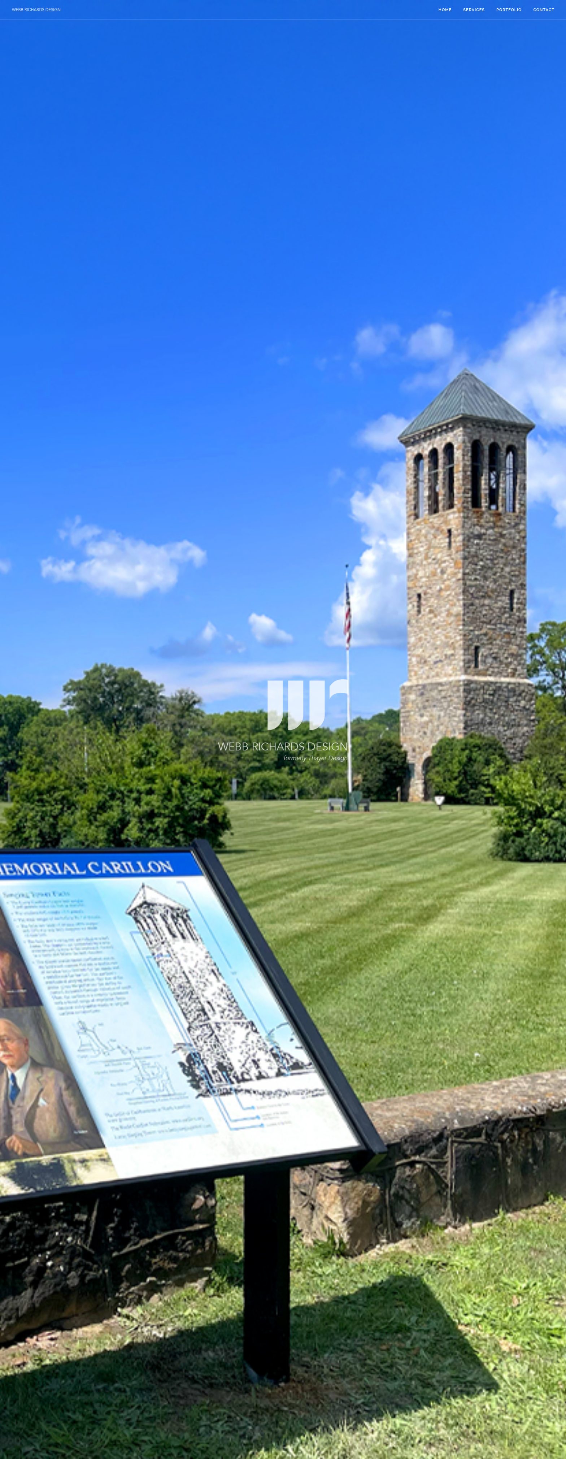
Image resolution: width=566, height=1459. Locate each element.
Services (474, 10)
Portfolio (509, 10)
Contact (543, 10)
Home (445, 10)
